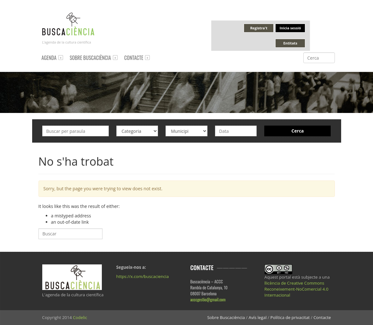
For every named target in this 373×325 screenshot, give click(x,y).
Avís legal (257, 317)
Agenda (49, 58)
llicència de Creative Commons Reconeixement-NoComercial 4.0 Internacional (297, 289)
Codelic (80, 317)
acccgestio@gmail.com (208, 299)
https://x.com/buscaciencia (142, 276)
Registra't (258, 28)
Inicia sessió (290, 28)
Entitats (290, 43)
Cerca (297, 131)
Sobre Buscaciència (90, 58)
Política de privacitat (290, 317)
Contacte (133, 58)
